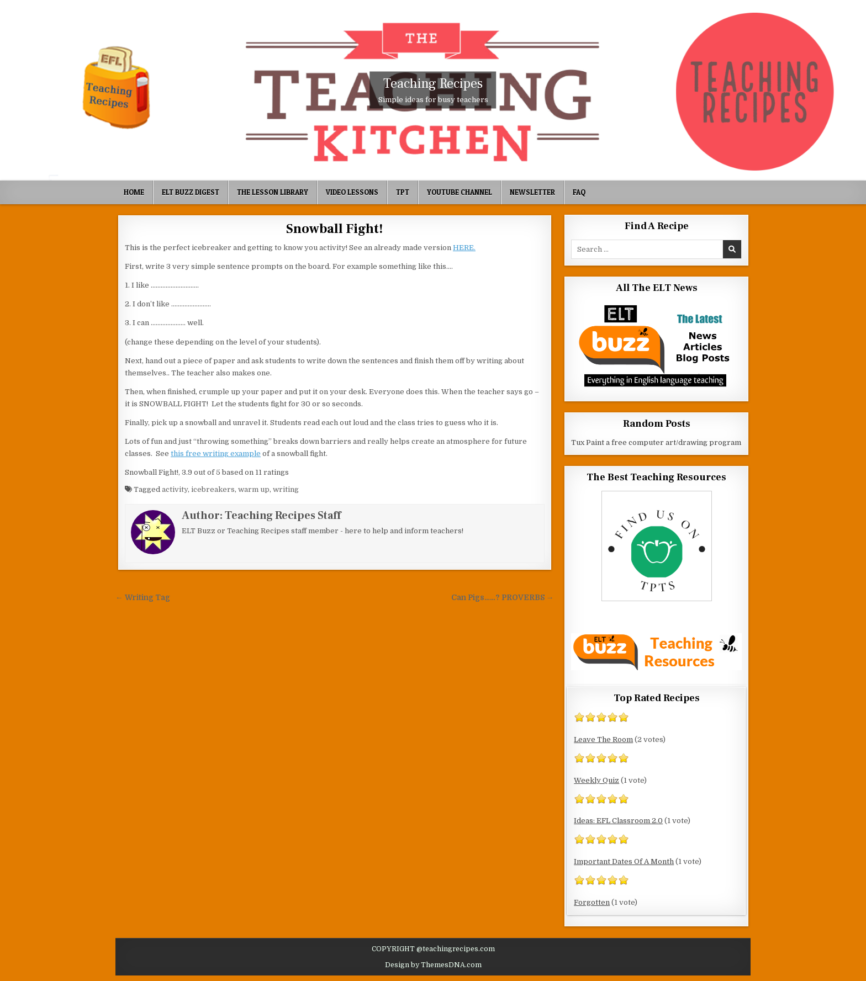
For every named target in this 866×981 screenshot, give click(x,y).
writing (286, 489)
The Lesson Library (272, 192)
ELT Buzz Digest (190, 192)
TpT (402, 192)
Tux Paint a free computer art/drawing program (656, 442)
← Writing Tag (142, 597)
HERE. (464, 247)
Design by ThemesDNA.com (433, 965)
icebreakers (213, 489)
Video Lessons (352, 192)
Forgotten (592, 902)
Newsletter (532, 192)
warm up (254, 489)
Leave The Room (603, 739)
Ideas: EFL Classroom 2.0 (618, 820)
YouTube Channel (459, 192)
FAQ (579, 192)
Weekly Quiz (596, 780)
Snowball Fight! (334, 228)
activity (175, 489)
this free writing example (216, 453)
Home (134, 192)
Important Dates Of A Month (624, 861)
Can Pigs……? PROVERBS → (502, 597)
